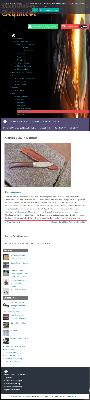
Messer (15, 75)
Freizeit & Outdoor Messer (27, 78)
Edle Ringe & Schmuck (25, 45)
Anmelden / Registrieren (45, 26)
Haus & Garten (22, 54)
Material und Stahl (24, 109)
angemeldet (16, 243)
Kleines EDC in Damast (20, 138)
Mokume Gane (28, 51)
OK (35, 10)
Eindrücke (21, 103)
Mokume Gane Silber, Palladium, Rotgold (68, 222)
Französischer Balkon (19, 289)
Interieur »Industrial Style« (22, 72)
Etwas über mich (23, 97)
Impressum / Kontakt (13, 361)
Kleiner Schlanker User (19, 338)
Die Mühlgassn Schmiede (20, 396)
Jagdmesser (22, 81)
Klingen (15, 87)
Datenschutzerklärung (49, 10)
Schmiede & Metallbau (20, 42)
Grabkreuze (21, 57)
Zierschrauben (22, 69)
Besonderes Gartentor (19, 263)
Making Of (21, 106)
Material (14, 331)
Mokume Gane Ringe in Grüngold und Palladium (19, 283)
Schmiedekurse (18, 39)
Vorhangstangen (23, 63)
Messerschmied (23, 112)
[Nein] (86, 7)
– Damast (21, 90)
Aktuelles (20, 100)
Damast (25, 48)
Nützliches (21, 60)
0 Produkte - (76, 26)
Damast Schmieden (18, 323)
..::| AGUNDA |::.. (73, 396)
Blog (13, 93)
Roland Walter (16, 192)
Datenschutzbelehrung (13, 358)
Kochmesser (21, 84)
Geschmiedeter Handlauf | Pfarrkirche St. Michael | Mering (19, 274)
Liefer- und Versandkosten (15, 346)
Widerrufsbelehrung (13, 355)
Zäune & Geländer (24, 66)
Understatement (12, 222)
